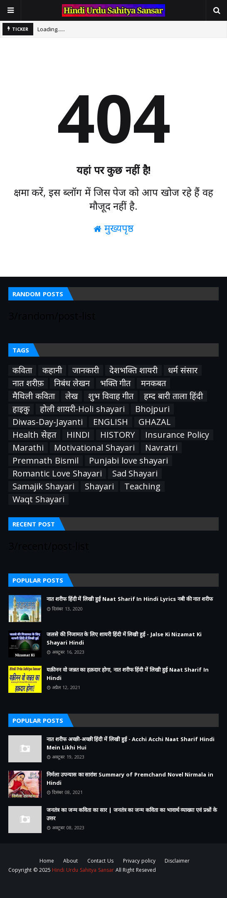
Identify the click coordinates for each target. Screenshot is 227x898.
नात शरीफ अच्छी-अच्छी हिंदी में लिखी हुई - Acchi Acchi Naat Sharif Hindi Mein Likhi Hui (131, 743)
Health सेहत (34, 434)
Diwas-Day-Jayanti (47, 422)
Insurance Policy (177, 434)
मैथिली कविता (33, 396)
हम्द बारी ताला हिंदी (173, 396)
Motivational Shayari (94, 447)
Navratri (161, 447)
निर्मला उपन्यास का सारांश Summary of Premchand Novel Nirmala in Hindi (130, 778)
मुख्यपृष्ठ (113, 228)
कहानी (52, 370)
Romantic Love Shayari (57, 473)
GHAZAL (154, 422)
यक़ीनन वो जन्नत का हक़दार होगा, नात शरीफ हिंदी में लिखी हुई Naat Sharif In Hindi (128, 674)
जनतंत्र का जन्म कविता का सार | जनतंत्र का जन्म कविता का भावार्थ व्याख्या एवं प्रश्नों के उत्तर (132, 814)
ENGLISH (110, 422)
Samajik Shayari (43, 486)
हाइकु (21, 409)
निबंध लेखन (72, 383)
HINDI (78, 434)
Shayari (99, 486)
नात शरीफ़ (28, 383)
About (70, 860)
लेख (71, 396)
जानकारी (85, 370)
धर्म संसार (182, 370)
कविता (22, 370)
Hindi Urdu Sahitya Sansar (83, 869)
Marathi (28, 447)
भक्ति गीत (115, 383)
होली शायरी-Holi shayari (82, 409)
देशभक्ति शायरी (133, 370)
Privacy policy (139, 860)
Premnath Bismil (45, 460)
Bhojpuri (152, 409)
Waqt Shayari (38, 499)
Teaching (142, 486)
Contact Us (100, 860)
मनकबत (153, 383)
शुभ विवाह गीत (111, 396)
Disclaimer (177, 860)
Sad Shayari (135, 473)
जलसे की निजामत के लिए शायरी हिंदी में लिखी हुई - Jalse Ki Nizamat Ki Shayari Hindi (124, 638)
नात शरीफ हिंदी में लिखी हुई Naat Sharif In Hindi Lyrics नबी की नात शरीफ (130, 599)
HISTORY (117, 434)
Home (46, 860)
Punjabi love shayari (128, 460)
